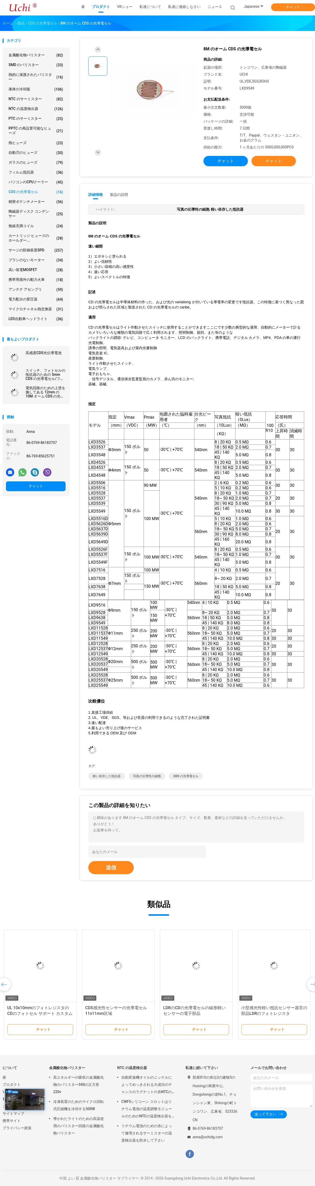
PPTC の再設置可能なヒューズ (36, 130)
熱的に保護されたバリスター (36, 77)
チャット (293, 7)
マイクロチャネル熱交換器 (36, 309)
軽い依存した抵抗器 (107, 776)
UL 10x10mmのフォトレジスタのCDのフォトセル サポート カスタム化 (40, 1013)
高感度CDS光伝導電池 (43, 353)
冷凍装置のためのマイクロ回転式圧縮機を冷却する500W (78, 1105)
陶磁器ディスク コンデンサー (36, 213)
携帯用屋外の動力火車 (36, 279)
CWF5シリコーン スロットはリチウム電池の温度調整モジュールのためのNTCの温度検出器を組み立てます (146, 1110)
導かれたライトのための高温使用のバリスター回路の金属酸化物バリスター (78, 1126)
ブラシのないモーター (36, 260)
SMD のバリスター (36, 65)
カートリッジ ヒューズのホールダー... (36, 238)
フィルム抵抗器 (36, 172)
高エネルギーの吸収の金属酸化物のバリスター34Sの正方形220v (78, 1084)
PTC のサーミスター (36, 118)
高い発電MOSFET (36, 270)
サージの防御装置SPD (36, 250)
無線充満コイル (36, 226)
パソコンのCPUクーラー (36, 182)
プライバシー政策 (17, 1128)
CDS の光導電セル (36, 192)
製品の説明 (119, 195)
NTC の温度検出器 (36, 109)
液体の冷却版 (36, 89)
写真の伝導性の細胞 (147, 776)
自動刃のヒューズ (36, 152)
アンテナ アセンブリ (36, 289)
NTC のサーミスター (36, 99)
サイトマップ (13, 1113)
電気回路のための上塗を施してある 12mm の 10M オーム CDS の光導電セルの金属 (45, 392)
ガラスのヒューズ (36, 162)
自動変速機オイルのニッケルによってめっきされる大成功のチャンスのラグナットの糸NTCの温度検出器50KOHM (146, 1085)
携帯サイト (12, 1121)
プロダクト (12, 1084)
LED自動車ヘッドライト (36, 319)
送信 (111, 867)
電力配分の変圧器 (36, 299)
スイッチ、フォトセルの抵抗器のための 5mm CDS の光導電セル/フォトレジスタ (45, 374)
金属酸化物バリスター (36, 55)
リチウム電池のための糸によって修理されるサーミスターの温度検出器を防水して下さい (146, 1133)
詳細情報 (95, 195)
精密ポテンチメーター (36, 201)
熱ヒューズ (36, 143)
